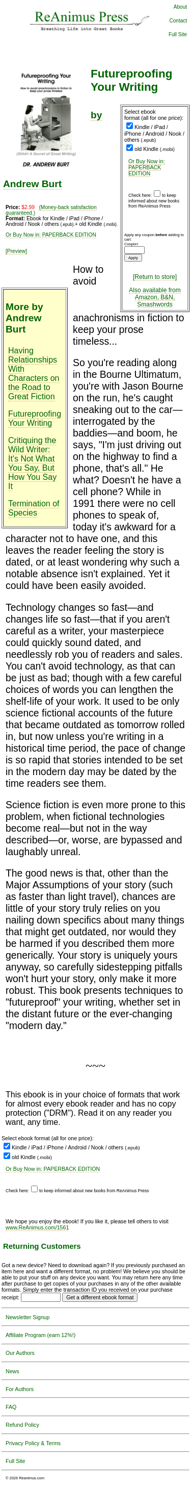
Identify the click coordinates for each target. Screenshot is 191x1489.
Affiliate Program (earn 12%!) (40, 1335)
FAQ (11, 1407)
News (12, 1371)
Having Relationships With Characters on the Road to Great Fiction (34, 373)
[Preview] (16, 251)
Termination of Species (34, 508)
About (180, 7)
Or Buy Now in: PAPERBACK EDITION (146, 167)
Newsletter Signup (27, 1317)
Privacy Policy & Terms (33, 1443)
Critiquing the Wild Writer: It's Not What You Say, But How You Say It (32, 463)
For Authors (20, 1389)
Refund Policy (22, 1425)
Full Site (178, 34)
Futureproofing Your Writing (34, 418)
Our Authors (20, 1353)
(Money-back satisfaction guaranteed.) (51, 210)
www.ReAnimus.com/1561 (37, 1227)
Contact (178, 20)
